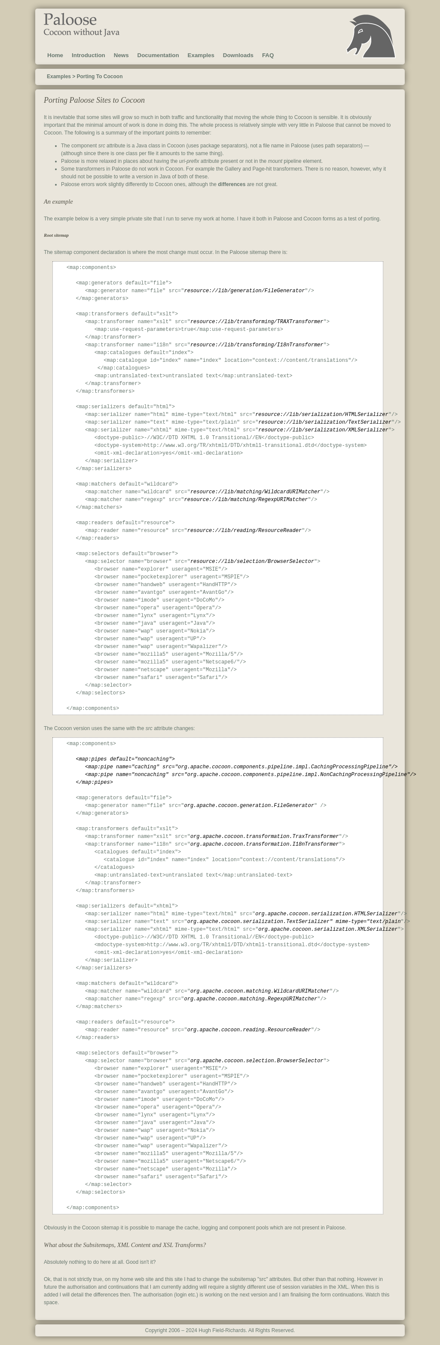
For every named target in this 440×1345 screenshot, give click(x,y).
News (121, 55)
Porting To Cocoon (99, 76)
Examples (201, 55)
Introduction (88, 55)
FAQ (268, 55)
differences (231, 184)
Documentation (158, 55)
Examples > (61, 76)
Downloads (238, 55)
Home (55, 55)
